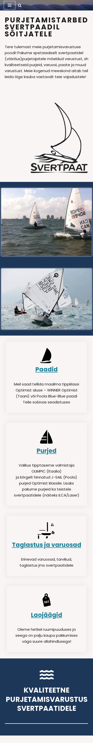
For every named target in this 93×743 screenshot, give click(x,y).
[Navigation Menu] (9, 5)
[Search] (20, 5)
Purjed (47, 451)
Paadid (46, 369)
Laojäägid (46, 615)
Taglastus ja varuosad (46, 545)
